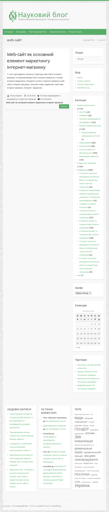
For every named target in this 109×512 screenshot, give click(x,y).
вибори (92, 425)
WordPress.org (83, 88)
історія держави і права (84, 424)
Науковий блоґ (89, 40)
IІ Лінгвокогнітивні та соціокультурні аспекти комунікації (89, 224)
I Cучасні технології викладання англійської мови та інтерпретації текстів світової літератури (89, 248)
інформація (81, 421)
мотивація (78, 467)
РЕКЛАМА (82, 474)
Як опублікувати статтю (56, 421)
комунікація (84, 441)
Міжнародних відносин (89, 156)
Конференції (82, 170)
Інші (79, 275)
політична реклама (93, 471)
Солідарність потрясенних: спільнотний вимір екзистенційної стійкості (21, 447)
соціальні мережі (80, 478)
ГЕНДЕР (82, 429)
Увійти (80, 78)
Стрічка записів (83, 81)
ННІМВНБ (83, 115)
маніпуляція (78, 463)
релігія (94, 475)
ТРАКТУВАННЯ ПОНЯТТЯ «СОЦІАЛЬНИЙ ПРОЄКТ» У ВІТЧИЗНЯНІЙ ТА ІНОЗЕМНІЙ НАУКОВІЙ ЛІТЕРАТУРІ (21, 421)
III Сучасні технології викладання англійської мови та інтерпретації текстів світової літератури (89, 180)
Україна (82, 485)
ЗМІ (78, 437)
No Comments (45, 99)
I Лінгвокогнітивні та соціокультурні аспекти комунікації (89, 214)
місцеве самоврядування (86, 457)
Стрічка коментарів (85, 84)
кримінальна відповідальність (84, 445)
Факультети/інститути (86, 105)
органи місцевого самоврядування (85, 469)
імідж (79, 418)
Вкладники (21, 32)
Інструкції (8, 32)
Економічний (84, 146)
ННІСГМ (82, 112)
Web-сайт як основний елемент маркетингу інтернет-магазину (30, 61)
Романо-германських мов (90, 126)
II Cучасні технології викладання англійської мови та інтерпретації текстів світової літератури (89, 265)
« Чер (77, 347)
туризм (95, 482)
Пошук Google (75, 32)
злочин (90, 433)
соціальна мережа (94, 478)
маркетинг (88, 463)
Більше (64, 106)
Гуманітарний (85, 143)
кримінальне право (83, 450)
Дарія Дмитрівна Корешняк (54, 426)
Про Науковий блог (38, 32)
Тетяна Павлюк (16, 96)
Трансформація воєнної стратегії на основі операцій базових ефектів (21, 435)
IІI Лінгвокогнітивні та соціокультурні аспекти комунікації (89, 234)
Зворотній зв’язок (58, 32)
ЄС (92, 414)
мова (96, 463)
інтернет (88, 418)
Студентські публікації (27, 99)
